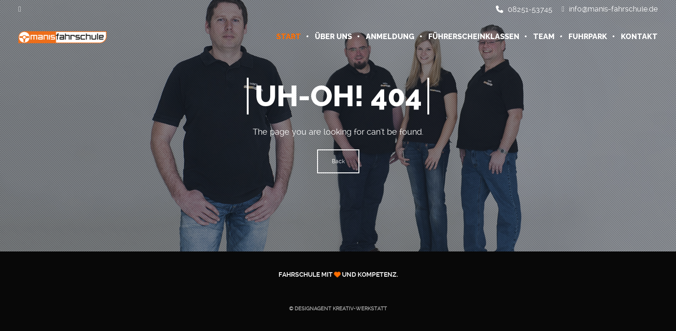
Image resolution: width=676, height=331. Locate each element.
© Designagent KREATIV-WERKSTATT (338, 309)
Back (338, 161)
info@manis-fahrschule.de (610, 9)
